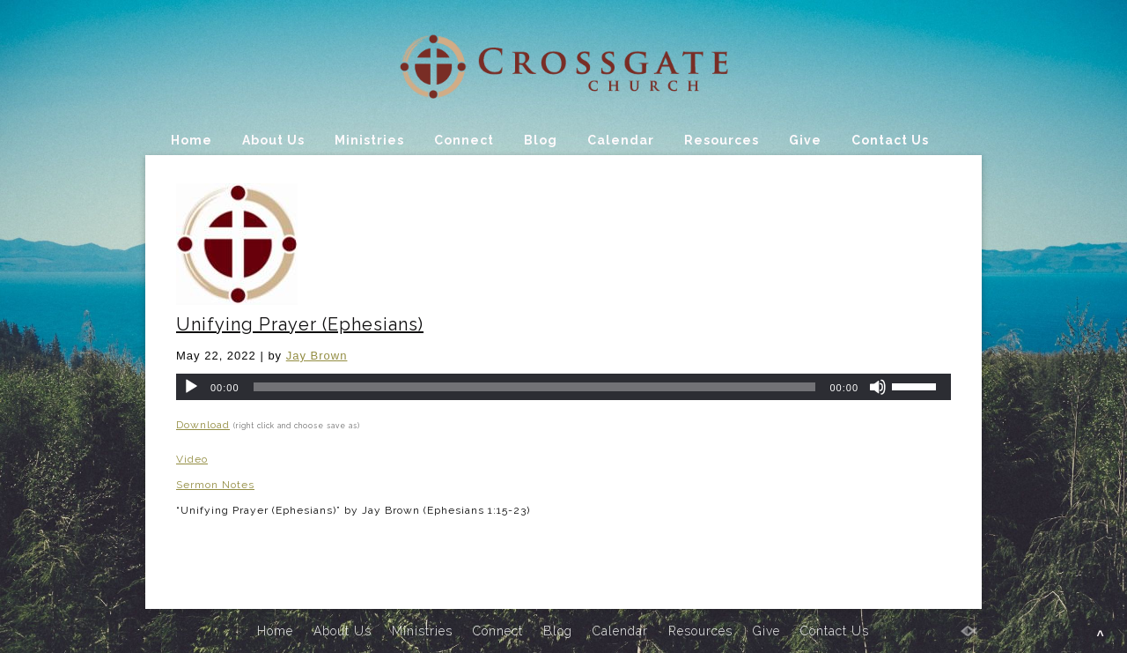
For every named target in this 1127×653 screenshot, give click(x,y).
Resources (721, 140)
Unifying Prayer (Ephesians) (300, 324)
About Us (273, 140)
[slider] (535, 386)
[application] (563, 387)
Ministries (369, 140)
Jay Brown (317, 355)
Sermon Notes (215, 485)
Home (191, 140)
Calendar (620, 140)
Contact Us (890, 140)
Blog (540, 140)
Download (203, 425)
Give (805, 140)
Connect (464, 140)
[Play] (191, 387)
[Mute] (878, 387)
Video (192, 459)
